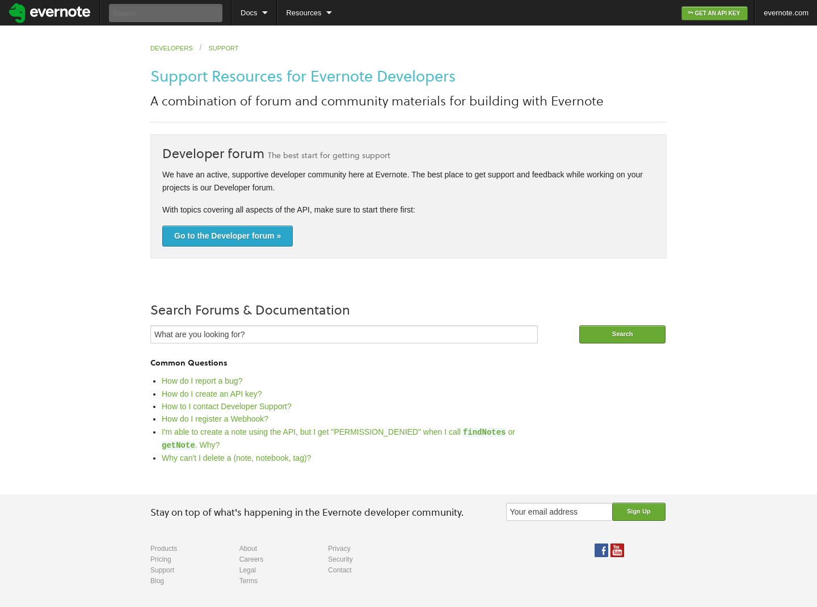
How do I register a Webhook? (215, 418)
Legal (247, 569)
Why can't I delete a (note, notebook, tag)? (236, 456)
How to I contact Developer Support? (227, 406)
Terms (248, 580)
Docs (249, 13)
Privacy (339, 547)
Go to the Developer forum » (227, 235)
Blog (157, 580)
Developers (171, 48)
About (248, 547)
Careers (251, 558)
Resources (303, 13)
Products (163, 547)
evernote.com (786, 13)
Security (340, 558)
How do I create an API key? (212, 393)
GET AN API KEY (715, 13)
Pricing (160, 558)
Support (223, 48)
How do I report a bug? (202, 380)
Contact (339, 569)
